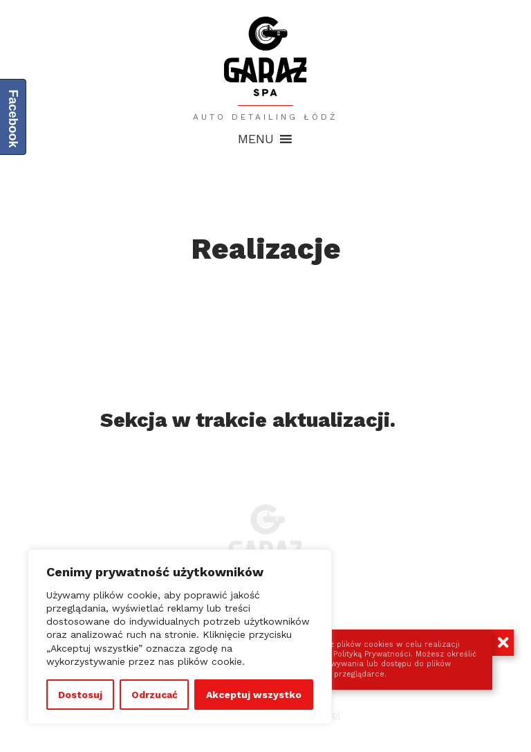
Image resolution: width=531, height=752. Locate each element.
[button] (256, 139)
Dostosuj (80, 694)
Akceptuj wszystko (253, 694)
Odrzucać (154, 694)
